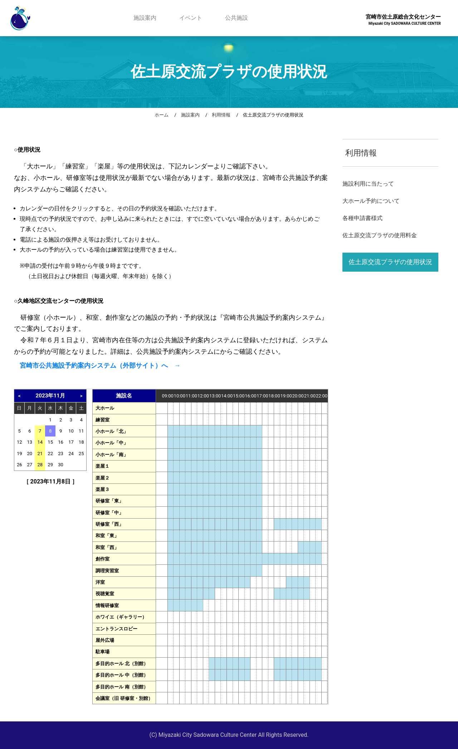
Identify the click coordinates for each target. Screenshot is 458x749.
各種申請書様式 (362, 218)
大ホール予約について (371, 200)
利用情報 (221, 115)
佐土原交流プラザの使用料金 (379, 235)
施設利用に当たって (368, 183)
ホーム (162, 115)
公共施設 (236, 17)
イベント (190, 17)
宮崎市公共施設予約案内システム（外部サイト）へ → (100, 365)
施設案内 (144, 17)
